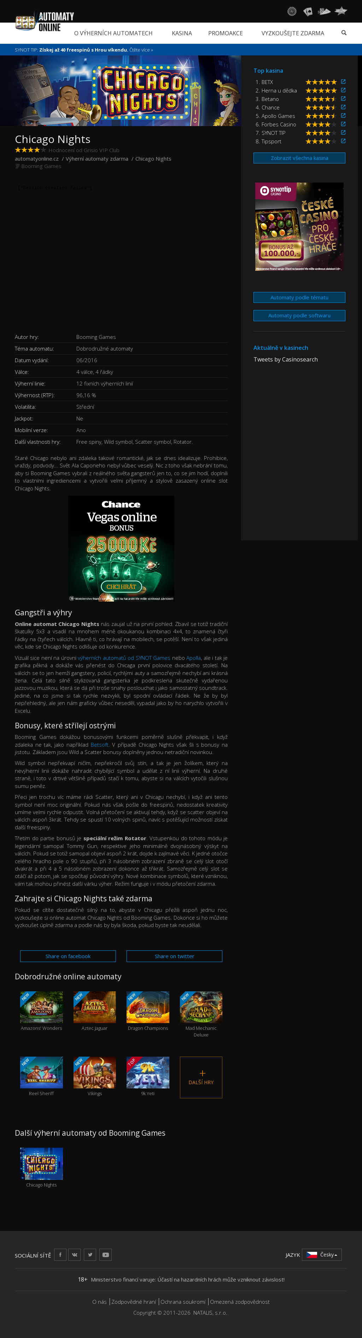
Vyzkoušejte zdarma (293, 33)
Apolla (193, 657)
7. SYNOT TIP (271, 133)
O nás (99, 1301)
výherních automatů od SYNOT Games (124, 657)
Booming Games (41, 165)
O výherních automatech (113, 33)
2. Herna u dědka (276, 90)
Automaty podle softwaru (299, 315)
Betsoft (100, 744)
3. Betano (267, 99)
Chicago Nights (41, 1168)
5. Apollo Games (275, 116)
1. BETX (264, 82)
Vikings (95, 1077)
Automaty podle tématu (299, 297)
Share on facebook (68, 956)
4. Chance (268, 107)
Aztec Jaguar (95, 1011)
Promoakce (225, 33)
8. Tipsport (268, 141)
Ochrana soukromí (182, 1301)
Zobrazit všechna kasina (299, 157)
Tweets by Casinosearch (285, 359)
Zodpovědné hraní (133, 1301)
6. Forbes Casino (276, 124)
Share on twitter (174, 956)
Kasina (182, 33)
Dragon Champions (148, 1011)
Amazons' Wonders (41, 1011)
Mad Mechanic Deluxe (201, 1014)
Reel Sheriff (41, 1077)
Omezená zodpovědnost (240, 1301)
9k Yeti (148, 1077)
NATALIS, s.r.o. (210, 1312)
